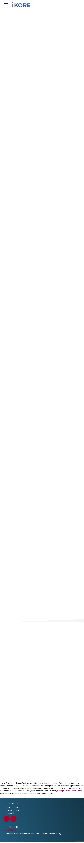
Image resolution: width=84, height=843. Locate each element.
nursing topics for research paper (69, 792)
